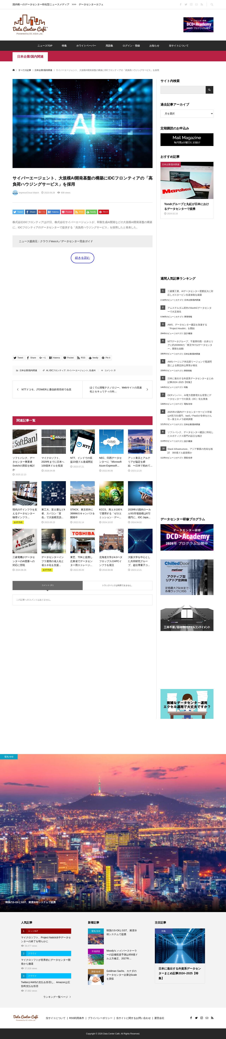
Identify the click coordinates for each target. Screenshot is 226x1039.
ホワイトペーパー (86, 45)
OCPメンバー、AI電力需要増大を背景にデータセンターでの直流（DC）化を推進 (189, 397)
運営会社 (159, 1018)
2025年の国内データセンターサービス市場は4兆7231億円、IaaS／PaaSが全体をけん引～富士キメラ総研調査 (190, 416)
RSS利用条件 (76, 1018)
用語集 (109, 45)
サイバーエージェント (77, 370)
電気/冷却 (188, 404)
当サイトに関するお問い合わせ (133, 1018)
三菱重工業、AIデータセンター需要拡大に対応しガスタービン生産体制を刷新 (190, 293)
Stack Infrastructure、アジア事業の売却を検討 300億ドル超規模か (190, 451)
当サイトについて (179, 45)
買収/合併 (188, 458)
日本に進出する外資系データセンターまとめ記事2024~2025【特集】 (190, 380)
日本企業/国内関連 (30, 56)
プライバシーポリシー (100, 1018)
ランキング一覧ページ (55, 996)
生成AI (92, 370)
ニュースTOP (44, 45)
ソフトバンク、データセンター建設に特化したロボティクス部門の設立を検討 (190, 434)
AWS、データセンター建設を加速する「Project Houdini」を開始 (187, 326)
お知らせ (154, 45)
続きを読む (82, 258)
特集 (64, 45)
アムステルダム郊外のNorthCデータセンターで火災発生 (190, 310)
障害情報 (188, 317)
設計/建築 (188, 333)
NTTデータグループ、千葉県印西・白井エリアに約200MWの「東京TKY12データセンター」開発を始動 (190, 345)
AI (47, 370)
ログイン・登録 (131, 45)
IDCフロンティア (57, 370)
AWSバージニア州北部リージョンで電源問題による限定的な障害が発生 (190, 363)
